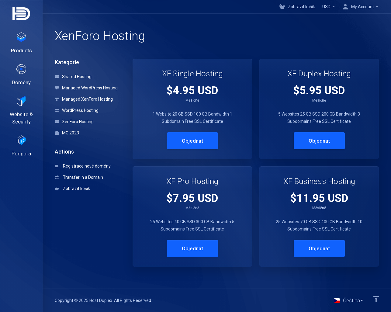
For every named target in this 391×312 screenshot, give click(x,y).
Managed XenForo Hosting (84, 99)
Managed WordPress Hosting (86, 87)
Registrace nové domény (83, 166)
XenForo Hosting (74, 121)
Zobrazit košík (72, 188)
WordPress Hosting (77, 110)
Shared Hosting (73, 76)
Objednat (192, 141)
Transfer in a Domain (79, 177)
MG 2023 (67, 132)
